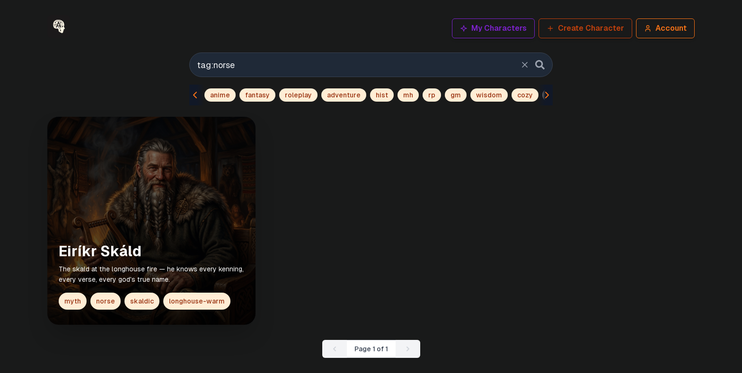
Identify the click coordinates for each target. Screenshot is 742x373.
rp (431, 95)
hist (382, 95)
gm (455, 95)
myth (72, 301)
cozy (525, 95)
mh (408, 95)
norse (105, 301)
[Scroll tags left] (196, 95)
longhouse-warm (197, 301)
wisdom (489, 95)
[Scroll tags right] (545, 95)
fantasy (257, 95)
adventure (344, 95)
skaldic (142, 301)
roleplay (298, 95)
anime (220, 95)
